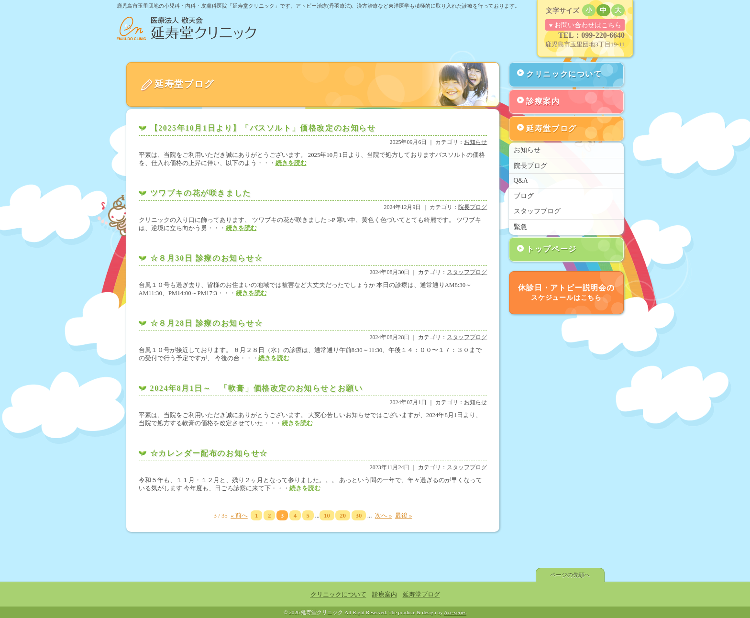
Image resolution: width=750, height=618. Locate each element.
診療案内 (543, 101)
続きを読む (291, 163)
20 (343, 515)
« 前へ (239, 515)
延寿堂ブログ (551, 128)
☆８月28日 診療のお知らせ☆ (206, 323)
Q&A (521, 180)
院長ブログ (472, 207)
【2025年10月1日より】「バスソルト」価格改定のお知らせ (263, 128)
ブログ (524, 195)
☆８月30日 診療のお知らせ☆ (206, 258)
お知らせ (475, 142)
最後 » (403, 515)
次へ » (383, 515)
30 (359, 515)
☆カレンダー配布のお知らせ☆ (209, 453)
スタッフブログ (467, 272)
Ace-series (455, 612)
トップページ (551, 249)
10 (327, 515)
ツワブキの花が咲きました (200, 193)
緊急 (520, 227)
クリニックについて (564, 74)
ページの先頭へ (570, 575)
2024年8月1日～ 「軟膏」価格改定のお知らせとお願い (256, 388)
